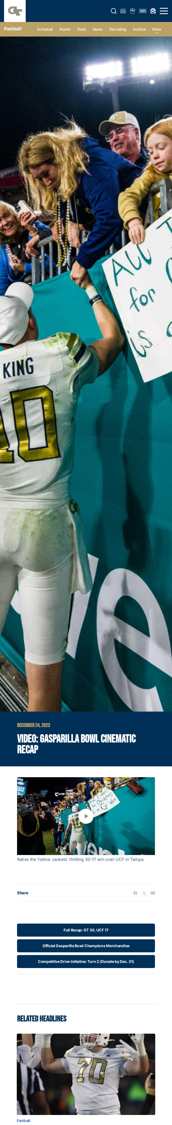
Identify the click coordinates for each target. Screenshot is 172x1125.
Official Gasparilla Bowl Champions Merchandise (86, 945)
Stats (81, 29)
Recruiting (117, 29)
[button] (114, 11)
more (156, 29)
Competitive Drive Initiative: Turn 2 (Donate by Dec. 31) (86, 961)
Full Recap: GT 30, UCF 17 (86, 930)
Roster (65, 29)
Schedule (45, 29)
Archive (139, 29)
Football (12, 28)
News (98, 29)
